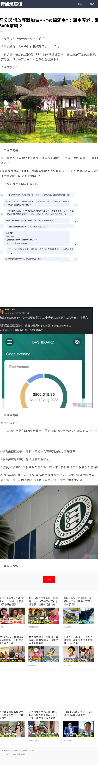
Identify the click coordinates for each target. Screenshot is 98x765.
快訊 (92, 4)
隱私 (19, 754)
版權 (23, 754)
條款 (15, 754)
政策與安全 (8, 754)
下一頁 (49, 579)
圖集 (80, 4)
